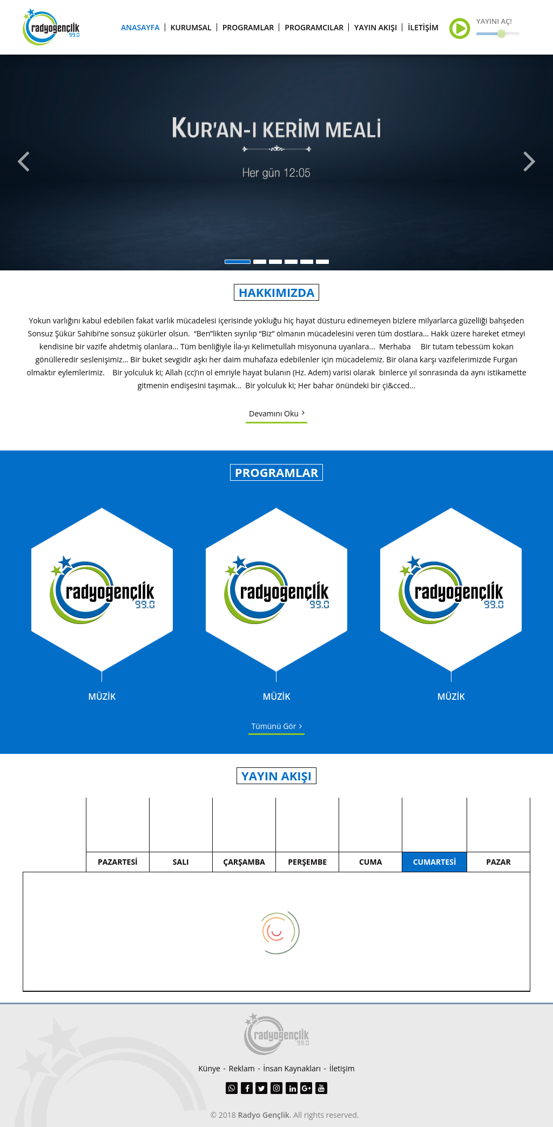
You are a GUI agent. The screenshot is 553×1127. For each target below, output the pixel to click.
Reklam (242, 1068)
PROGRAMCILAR (314, 27)
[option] (276, 162)
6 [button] (322, 262)
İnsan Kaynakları (292, 1068)
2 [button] (259, 262)
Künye (209, 1068)
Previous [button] (22, 162)
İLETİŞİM (423, 27)
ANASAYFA (140, 27)
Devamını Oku (274, 413)
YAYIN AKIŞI (375, 27)
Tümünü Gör (274, 726)
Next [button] (531, 162)
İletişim (342, 1068)
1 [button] (238, 262)
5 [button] (306, 262)
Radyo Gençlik (263, 1115)
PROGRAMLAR (248, 27)
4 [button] (291, 262)
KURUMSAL (191, 27)
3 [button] (275, 262)
